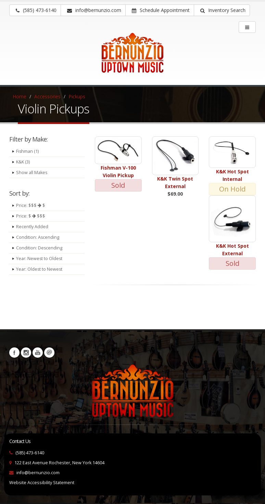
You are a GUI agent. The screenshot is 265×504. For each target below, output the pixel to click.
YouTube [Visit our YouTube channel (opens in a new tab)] (38, 352)
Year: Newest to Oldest (39, 258)
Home (19, 96)
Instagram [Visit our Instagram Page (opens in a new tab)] (26, 352)
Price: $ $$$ (30, 216)
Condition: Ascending (38, 237)
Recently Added (32, 227)
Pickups (76, 96)
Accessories (47, 96)
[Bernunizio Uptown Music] (132, 57)
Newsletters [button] (49, 352)
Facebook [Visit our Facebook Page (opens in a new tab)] (14, 352)
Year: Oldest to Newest (39, 269)
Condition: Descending (39, 248)
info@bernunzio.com (38, 473)
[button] (222, 10)
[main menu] (247, 27)
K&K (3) (23, 162)
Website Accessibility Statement (41, 482)
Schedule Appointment (161, 10)
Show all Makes (32, 172)
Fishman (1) (27, 151)
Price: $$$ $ (30, 205)
